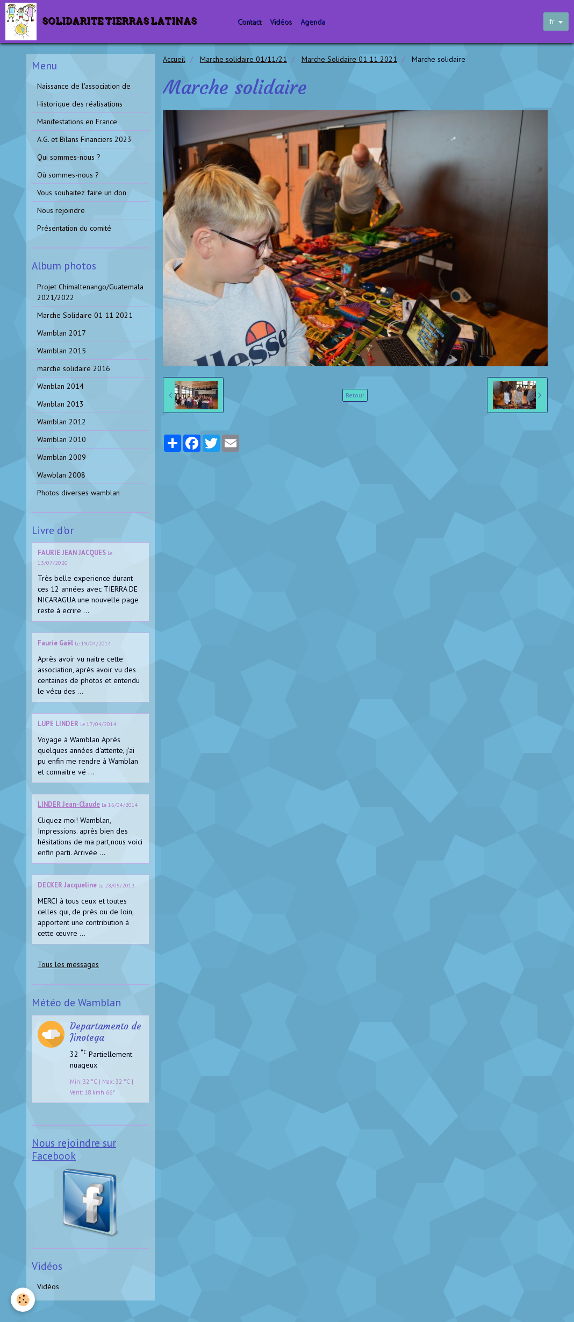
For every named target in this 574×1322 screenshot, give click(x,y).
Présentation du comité (74, 228)
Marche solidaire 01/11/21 (243, 59)
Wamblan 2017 (61, 333)
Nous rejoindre (61, 210)
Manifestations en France (77, 121)
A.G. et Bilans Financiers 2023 (84, 139)
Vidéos (281, 21)
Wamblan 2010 (61, 439)
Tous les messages (68, 964)
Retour (355, 395)
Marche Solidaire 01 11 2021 (349, 59)
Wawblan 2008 (61, 475)
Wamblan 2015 (61, 351)
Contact (250, 21)
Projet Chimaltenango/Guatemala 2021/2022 (90, 292)
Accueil (174, 59)
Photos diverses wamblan (78, 492)
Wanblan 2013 (60, 404)
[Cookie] (23, 1300)
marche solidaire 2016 (73, 368)
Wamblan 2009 (61, 457)
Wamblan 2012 (61, 422)
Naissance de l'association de (84, 86)
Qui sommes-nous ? (69, 157)
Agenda (313, 21)
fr (552, 21)
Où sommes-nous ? (68, 175)
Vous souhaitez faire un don (81, 192)
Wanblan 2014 (60, 386)
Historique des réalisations (80, 104)
